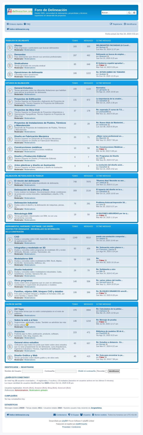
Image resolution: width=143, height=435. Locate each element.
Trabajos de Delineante (17, 41)
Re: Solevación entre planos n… (110, 247)
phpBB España (81, 424)
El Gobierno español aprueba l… (110, 63)
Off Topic (19, 309)
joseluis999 (104, 112)
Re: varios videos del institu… (109, 280)
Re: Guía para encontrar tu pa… (110, 355)
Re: (97, 258)
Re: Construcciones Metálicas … (110, 147)
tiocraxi (102, 344)
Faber (101, 65)
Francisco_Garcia (106, 249)
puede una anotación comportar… (111, 236)
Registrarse (27, 367)
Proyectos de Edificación (27, 99)
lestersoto (103, 125)
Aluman (102, 47)
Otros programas (23, 280)
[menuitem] (26, 24)
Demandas (20, 54)
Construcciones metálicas (28, 147)
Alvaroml (103, 56)
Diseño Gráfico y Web (25, 355)
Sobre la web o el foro (26, 320)
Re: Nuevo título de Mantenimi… (110, 123)
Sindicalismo (21, 63)
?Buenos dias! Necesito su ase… (110, 181)
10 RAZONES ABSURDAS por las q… (112, 213)
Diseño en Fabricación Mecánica (31, 136)
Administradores (21, 390)
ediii (101, 158)
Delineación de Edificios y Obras (31, 189)
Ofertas (18, 45)
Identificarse (11, 367)
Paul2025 (103, 333)
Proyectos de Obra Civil (27, 110)
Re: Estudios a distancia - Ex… (109, 342)
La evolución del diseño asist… (110, 165)
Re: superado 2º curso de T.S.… (110, 110)
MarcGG (102, 138)
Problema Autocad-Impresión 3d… (111, 202)
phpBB (64, 421)
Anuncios (19, 331)
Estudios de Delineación (17, 83)
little (101, 271)
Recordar (102, 371)
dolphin (102, 238)
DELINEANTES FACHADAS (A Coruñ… (113, 45)
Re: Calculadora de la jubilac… (109, 309)
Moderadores (29, 50)
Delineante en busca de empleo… (111, 54)
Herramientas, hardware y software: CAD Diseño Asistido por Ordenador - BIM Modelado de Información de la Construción (32, 229)
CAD (16, 236)
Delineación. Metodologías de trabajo (24, 176)
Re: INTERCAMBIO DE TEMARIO (110, 72)
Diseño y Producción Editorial (30, 156)
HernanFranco (105, 282)
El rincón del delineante (26, 181)
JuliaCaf (102, 183)
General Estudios (23, 88)
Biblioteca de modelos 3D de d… (110, 331)
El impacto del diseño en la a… (109, 189)
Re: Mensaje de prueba (106, 320)
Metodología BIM (23, 213)
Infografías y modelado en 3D (29, 247)
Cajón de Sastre (14, 304)
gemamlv (103, 90)
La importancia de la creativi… (109, 99)
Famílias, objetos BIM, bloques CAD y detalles (38, 291)
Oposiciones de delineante (28, 72)
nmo (101, 204)
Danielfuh (103, 101)
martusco (103, 311)
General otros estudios (26, 342)
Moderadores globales (38, 390)
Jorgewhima (96, 408)
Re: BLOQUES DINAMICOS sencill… (112, 291)
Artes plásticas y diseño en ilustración (34, 165)
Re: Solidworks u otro (105, 269)
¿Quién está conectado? (17, 377)
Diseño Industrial (23, 269)
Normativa (100, 88)
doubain (102, 74)
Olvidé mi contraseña (87, 371)
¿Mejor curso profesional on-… (110, 136)
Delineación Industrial (26, 202)
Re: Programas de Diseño (107, 156)
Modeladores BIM (23, 258)
